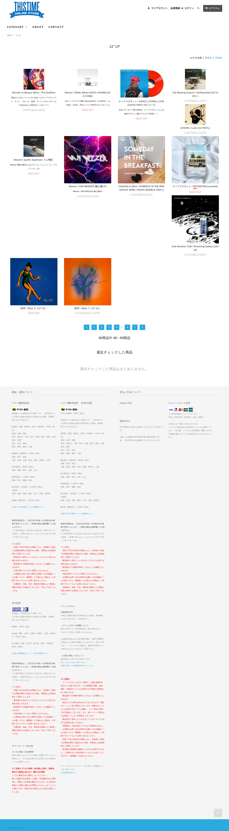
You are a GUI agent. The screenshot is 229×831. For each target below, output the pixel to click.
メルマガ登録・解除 (90, 782)
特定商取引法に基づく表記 (21, 782)
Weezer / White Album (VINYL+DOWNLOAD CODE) (87, 94)
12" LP (18, 35)
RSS (83, 786)
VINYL (9, 35)
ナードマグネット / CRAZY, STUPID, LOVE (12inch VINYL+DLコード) (141, 103)
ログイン (189, 8)
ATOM (90, 786)
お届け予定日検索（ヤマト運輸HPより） (29, 439)
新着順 (218, 57)
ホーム (12, 768)
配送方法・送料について (20, 777)
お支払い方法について (19, 772)
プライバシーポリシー (19, 786)
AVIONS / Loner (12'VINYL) (34, 145)
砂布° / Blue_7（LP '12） (195, 235)
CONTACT (56, 27)
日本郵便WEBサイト (69, 704)
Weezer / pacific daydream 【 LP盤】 (88, 145)
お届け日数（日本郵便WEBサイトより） (77, 597)
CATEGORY (17, 27)
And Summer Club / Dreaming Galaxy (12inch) (87, 238)
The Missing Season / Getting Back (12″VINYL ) (195, 94)
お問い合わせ (15, 791)
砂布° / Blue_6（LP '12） (141, 235)
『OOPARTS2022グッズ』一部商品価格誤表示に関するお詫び (181, 772)
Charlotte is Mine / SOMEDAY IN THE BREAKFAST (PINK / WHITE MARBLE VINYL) (195, 174)
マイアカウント (159, 8)
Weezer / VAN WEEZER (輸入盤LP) (141, 172)
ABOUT (38, 27)
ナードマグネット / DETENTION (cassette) (33, 236)
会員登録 (175, 8)
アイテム (212, 8)
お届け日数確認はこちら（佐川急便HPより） (30, 585)
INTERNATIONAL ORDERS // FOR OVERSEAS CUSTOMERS (183, 768)
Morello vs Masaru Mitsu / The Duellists (33, 92)
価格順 (208, 57)
